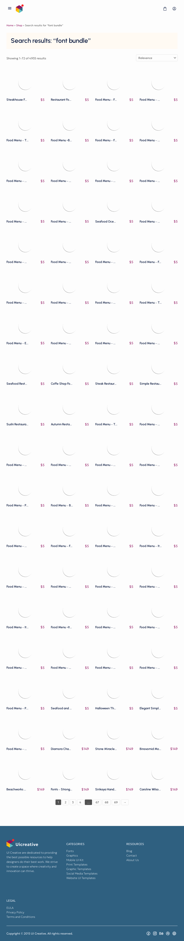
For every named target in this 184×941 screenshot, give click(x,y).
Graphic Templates (78, 869)
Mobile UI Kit (75, 860)
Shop (19, 25)
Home (9, 25)
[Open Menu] (9, 8)
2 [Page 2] (65, 802)
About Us (132, 860)
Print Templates (76, 864)
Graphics (72, 855)
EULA (10, 908)
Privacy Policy (15, 912)
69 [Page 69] (116, 802)
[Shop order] (157, 58)
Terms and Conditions (20, 917)
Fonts (70, 851)
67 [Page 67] (97, 802)
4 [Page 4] (80, 802)
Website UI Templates (80, 878)
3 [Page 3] (73, 802)
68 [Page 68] (106, 802)
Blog (129, 851)
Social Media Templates (81, 873)
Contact (131, 855)
